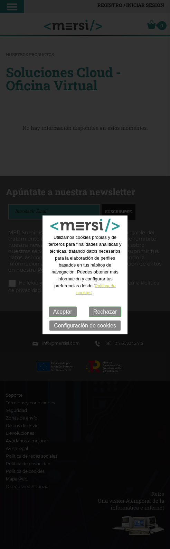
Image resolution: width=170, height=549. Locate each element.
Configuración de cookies (85, 327)
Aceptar (62, 313)
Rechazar (105, 313)
